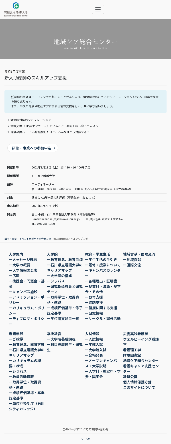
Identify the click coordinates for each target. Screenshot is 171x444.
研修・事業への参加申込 (31, 148)
